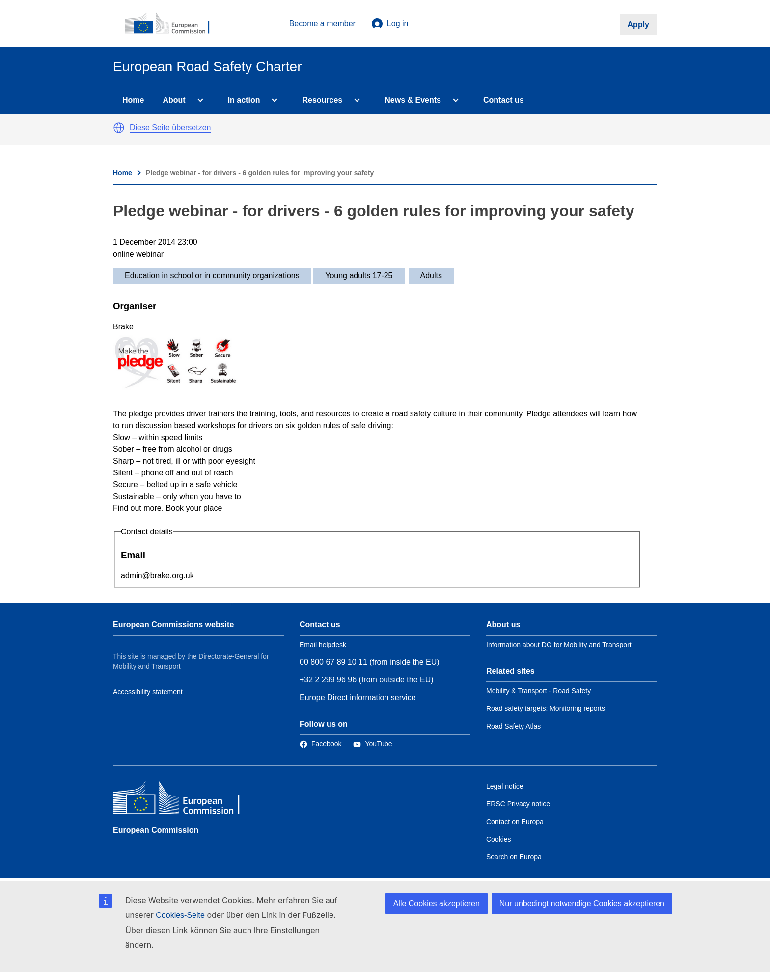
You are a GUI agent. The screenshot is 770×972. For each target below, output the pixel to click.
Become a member (322, 23)
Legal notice (504, 786)
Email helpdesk (323, 644)
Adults (431, 275)
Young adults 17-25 (358, 275)
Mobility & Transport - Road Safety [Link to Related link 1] (538, 691)
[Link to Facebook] (320, 744)
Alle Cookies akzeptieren (436, 903)
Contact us (503, 100)
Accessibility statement (148, 692)
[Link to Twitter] (372, 744)
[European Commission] (172, 23)
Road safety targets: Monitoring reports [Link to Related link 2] (545, 708)
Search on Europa (514, 857)
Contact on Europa (515, 821)
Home (133, 100)
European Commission (155, 830)
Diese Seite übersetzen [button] (170, 127)
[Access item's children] (198, 100)
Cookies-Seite (180, 915)
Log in (390, 23)
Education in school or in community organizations (212, 275)
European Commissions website (173, 624)
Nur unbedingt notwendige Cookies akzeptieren (581, 903)
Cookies (498, 839)
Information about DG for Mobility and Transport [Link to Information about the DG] (559, 644)
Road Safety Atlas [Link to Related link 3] (513, 726)
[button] (119, 128)
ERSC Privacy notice (518, 804)
